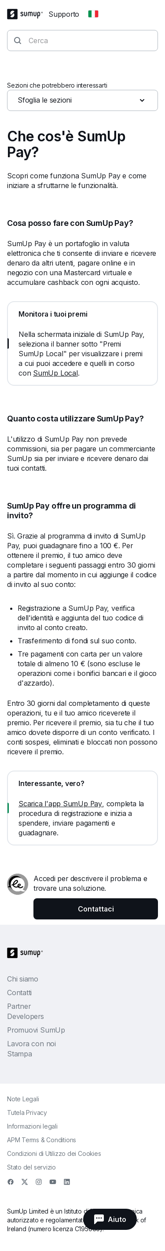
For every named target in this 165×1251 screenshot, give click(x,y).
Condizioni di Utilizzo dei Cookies (54, 1153)
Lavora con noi (31, 1043)
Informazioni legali (32, 1126)
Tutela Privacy (27, 1112)
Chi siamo (22, 978)
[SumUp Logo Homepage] (27, 14)
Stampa (19, 1053)
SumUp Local (55, 373)
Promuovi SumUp (36, 1030)
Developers (25, 1016)
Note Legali (23, 1099)
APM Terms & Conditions (41, 1140)
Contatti (19, 992)
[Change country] (93, 14)
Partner (18, 1006)
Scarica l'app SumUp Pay (60, 803)
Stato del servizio (31, 1167)
